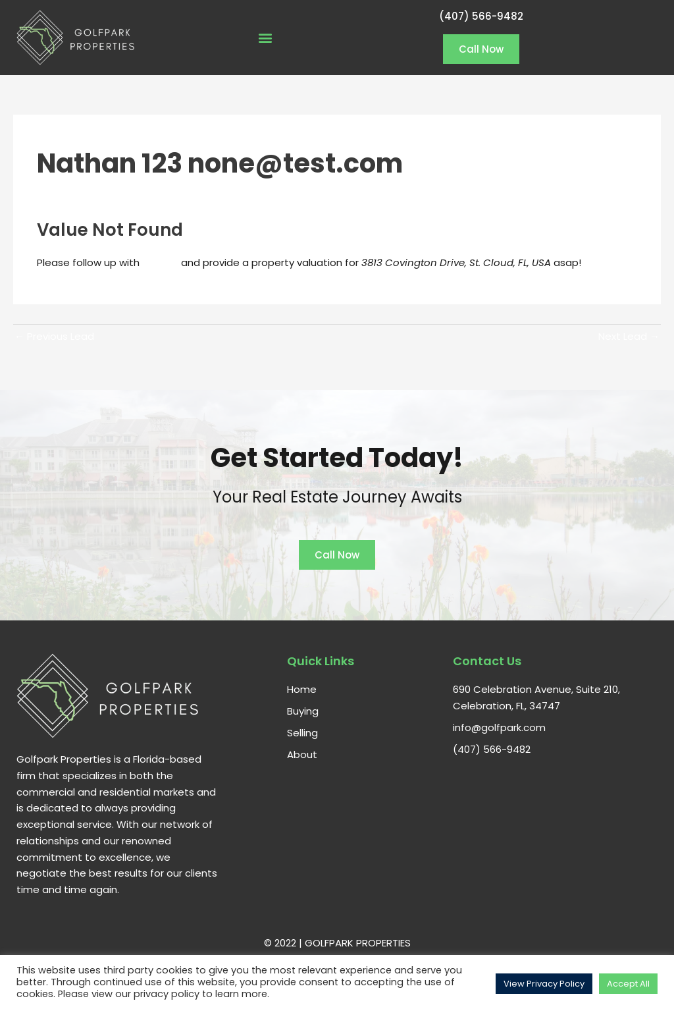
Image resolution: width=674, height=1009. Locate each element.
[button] (265, 37)
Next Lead (629, 336)
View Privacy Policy (544, 983)
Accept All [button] (628, 983)
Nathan (161, 262)
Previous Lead (54, 336)
